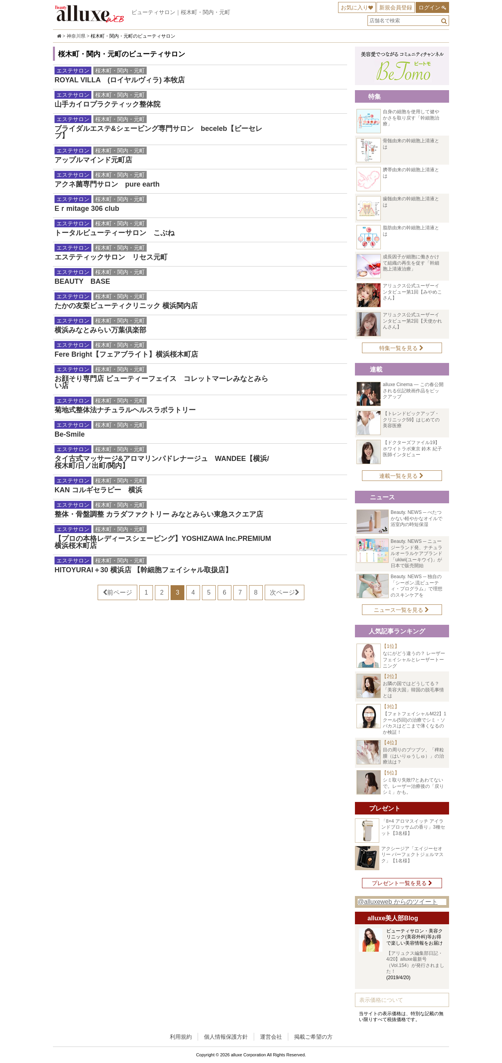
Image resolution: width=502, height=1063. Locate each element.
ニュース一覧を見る (401, 610)
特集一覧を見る (401, 348)
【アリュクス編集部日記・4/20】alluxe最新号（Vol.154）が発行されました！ (415, 962)
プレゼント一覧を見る (402, 883)
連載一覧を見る (401, 476)
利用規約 (181, 1037)
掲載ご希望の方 (313, 1037)
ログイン (429, 7)
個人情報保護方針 (226, 1037)
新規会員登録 (395, 7)
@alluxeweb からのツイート (398, 901)
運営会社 (271, 1037)
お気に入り (354, 7)
